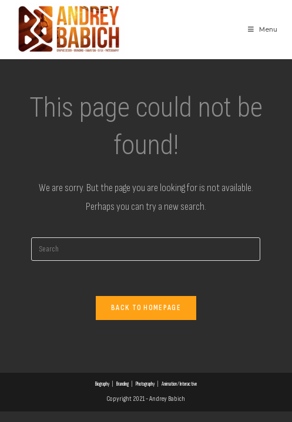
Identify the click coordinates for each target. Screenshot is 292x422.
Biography (102, 384)
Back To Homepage (146, 307)
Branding (122, 384)
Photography (145, 384)
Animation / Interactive (179, 384)
